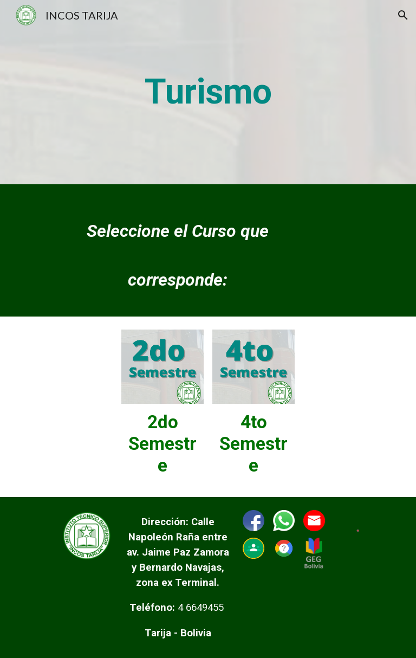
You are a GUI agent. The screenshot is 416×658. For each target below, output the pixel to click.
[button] (403, 15)
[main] (207, 92)
